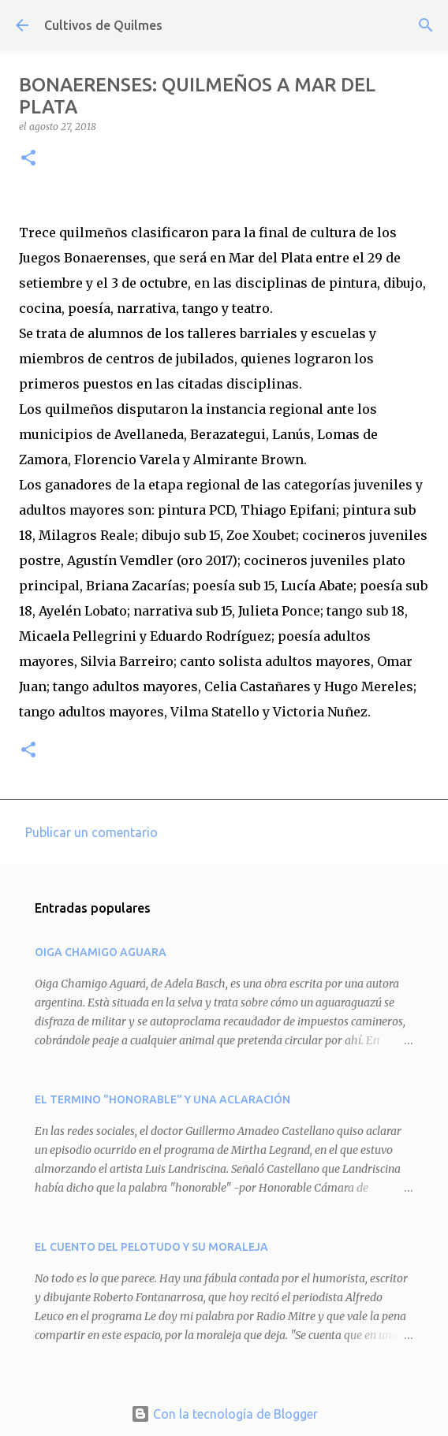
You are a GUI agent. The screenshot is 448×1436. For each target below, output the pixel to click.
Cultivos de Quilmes (103, 25)
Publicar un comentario (91, 832)
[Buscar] (425, 25)
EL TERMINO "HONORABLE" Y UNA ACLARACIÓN (162, 1099)
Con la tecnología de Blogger (224, 1414)
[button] (28, 158)
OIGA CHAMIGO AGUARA (100, 952)
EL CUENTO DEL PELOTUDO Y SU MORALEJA (151, 1247)
